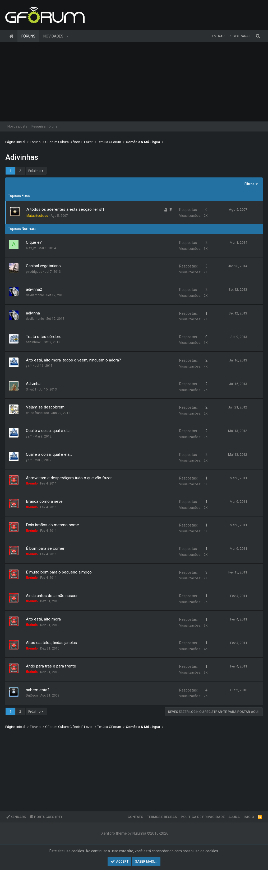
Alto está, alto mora (43, 619)
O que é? (34, 242)
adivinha (33, 313)
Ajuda (234, 817)
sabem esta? (37, 690)
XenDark (16, 817)
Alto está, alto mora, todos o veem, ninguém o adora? (73, 360)
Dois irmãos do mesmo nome (52, 525)
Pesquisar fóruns (44, 126)
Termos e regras (162, 817)
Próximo (34, 171)
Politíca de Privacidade (203, 817)
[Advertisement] (134, 82)
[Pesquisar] (258, 36)
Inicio (249, 817)
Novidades (53, 36)
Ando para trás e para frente (51, 666)
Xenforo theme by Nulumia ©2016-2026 (134, 833)
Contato (135, 817)
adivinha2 (34, 289)
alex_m (31, 248)
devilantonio (35, 295)
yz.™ (29, 366)
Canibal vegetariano (43, 266)
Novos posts (17, 126)
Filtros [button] (249, 184)
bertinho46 (33, 342)
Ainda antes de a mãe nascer (52, 595)
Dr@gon (32, 695)
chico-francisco (37, 413)
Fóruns (28, 36)
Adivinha (33, 383)
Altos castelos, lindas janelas (51, 642)
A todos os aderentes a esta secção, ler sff (65, 209)
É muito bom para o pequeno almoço (59, 572)
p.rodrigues (34, 272)
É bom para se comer (45, 548)
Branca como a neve (44, 501)
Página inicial (11, 36)
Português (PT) (46, 817)
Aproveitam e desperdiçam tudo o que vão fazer (69, 478)
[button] (67, 36)
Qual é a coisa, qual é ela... (49, 430)
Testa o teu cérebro (44, 336)
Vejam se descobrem (45, 407)
